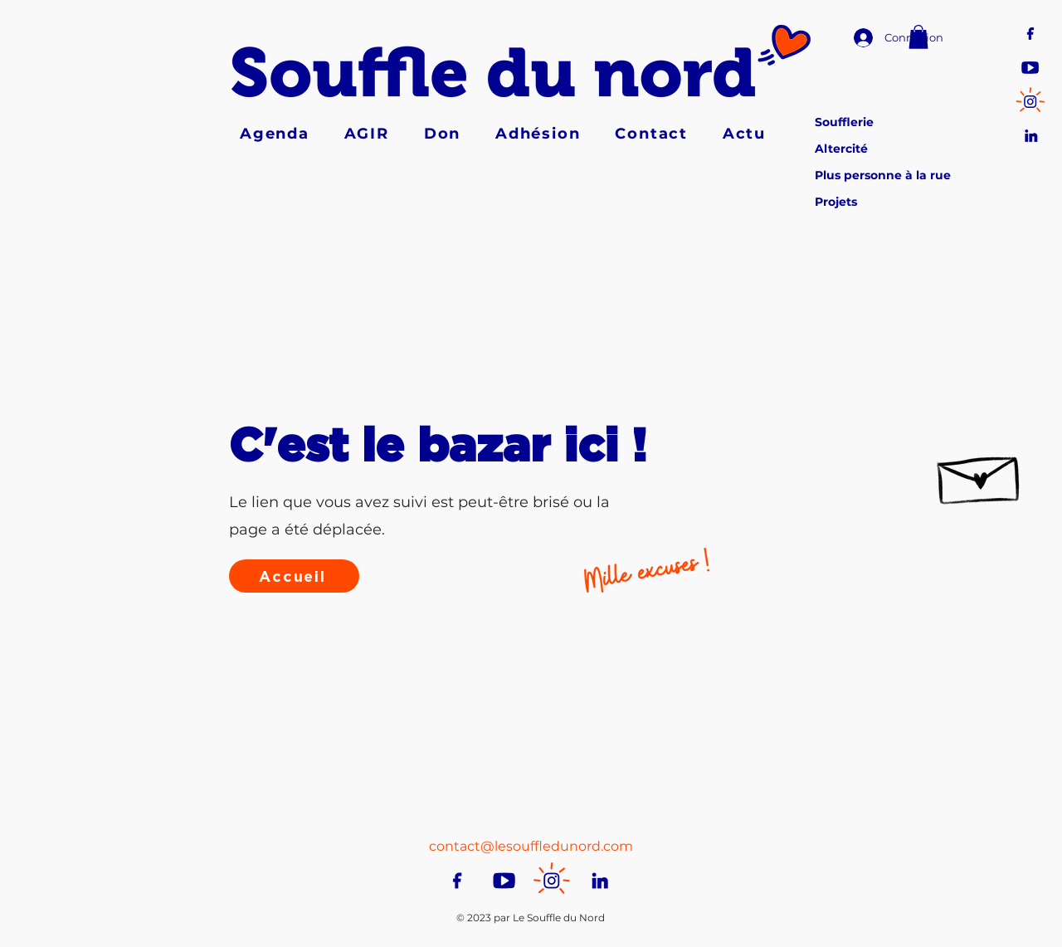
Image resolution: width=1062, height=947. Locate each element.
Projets (836, 201)
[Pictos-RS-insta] (1030, 100)
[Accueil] (294, 576)
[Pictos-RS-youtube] (1030, 66)
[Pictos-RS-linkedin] (1030, 134)
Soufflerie (844, 122)
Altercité (841, 148)
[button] (918, 37)
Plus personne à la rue (883, 175)
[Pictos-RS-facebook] (1030, 32)
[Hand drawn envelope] (979, 473)
